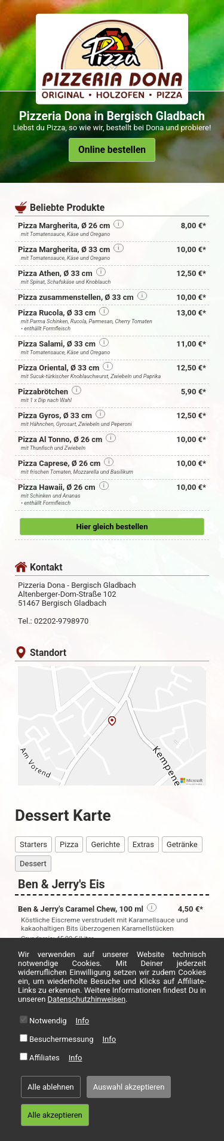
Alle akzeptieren (54, 1115)
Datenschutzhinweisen (87, 999)
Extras (143, 844)
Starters (33, 844)
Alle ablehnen (50, 1086)
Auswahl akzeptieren (129, 1086)
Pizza (69, 844)
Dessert (33, 863)
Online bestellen (112, 150)
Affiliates (44, 1057)
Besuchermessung (61, 1039)
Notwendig (48, 1020)
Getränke (182, 844)
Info (83, 1020)
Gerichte (105, 844)
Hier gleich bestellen (112, 526)
